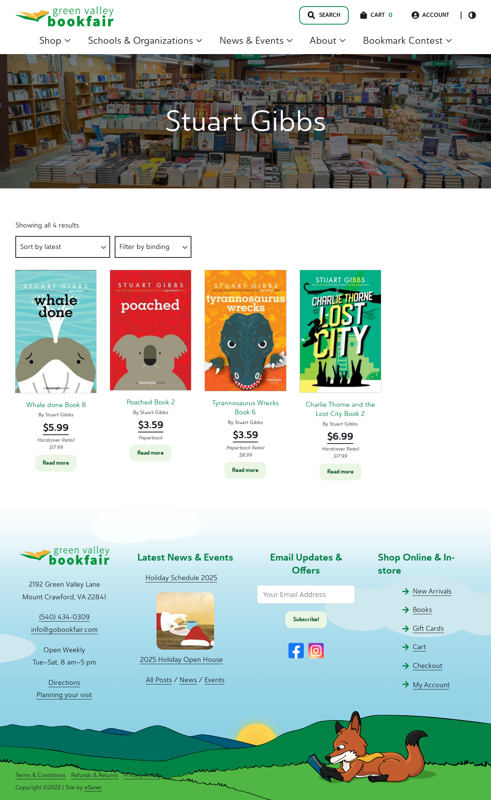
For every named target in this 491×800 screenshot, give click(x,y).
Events (214, 680)
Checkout (427, 665)
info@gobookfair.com (64, 629)
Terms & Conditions (40, 775)
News (188, 680)
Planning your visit (64, 695)
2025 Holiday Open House (181, 659)
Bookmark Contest (407, 40)
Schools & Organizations (145, 40)
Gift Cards (428, 628)
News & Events (256, 40)
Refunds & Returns (94, 775)
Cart (419, 647)
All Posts (159, 680)
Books (422, 609)
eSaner (93, 787)
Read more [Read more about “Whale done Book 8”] (56, 463)
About (328, 40)
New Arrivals (432, 591)
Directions (64, 682)
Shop (55, 40)
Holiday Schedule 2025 (181, 578)
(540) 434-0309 (64, 617)
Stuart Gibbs (59, 414)
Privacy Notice (142, 775)
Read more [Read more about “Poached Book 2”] (150, 453)
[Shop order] (62, 247)
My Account (431, 685)
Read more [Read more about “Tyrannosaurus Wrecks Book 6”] (245, 470)
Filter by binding (144, 246)
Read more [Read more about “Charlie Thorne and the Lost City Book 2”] (340, 471)
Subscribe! (306, 619)
